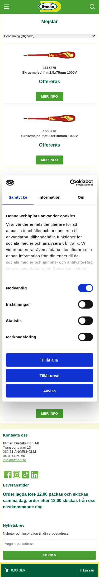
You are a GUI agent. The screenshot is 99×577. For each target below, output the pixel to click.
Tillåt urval (49, 375)
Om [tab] (81, 197)
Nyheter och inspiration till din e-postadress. (36, 533)
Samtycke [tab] (17, 197)
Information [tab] (50, 197)
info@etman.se (14, 460)
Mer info (49, 96)
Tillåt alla (49, 360)
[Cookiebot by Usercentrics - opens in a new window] (70, 182)
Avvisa (49, 391)
